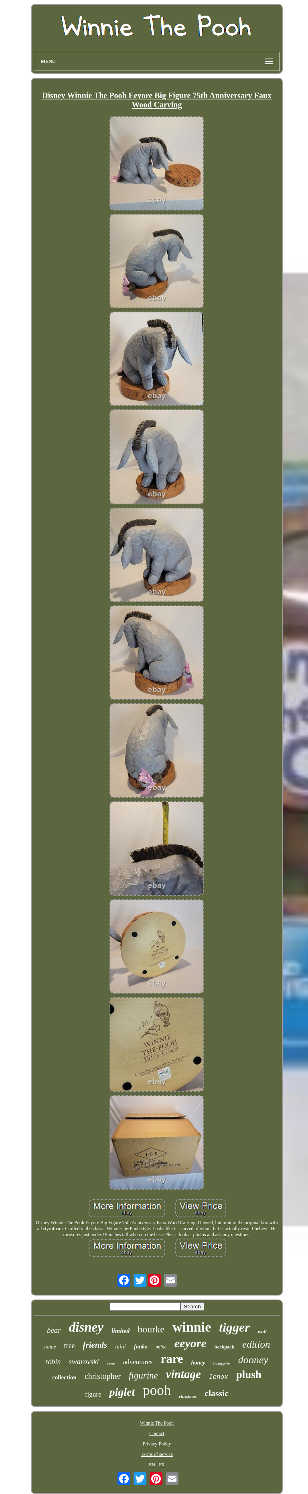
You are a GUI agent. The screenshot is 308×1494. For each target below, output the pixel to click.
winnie (191, 1327)
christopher (103, 1376)
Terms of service (157, 1454)
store (111, 1364)
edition (256, 1344)
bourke (151, 1329)
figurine (143, 1376)
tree (69, 1346)
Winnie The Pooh (157, 1423)
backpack (224, 1347)
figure (93, 1394)
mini (120, 1346)
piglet (122, 1392)
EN (152, 1465)
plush (248, 1374)
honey (198, 1363)
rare (171, 1359)
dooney (253, 1360)
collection (64, 1377)
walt (262, 1331)
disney (86, 1327)
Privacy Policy (157, 1444)
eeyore (190, 1343)
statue (49, 1347)
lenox (218, 1377)
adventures (138, 1362)
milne (161, 1347)
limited (120, 1331)
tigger (234, 1327)
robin (53, 1362)
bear (54, 1330)
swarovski (84, 1361)
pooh (157, 1390)
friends (95, 1345)
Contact (156, 1433)
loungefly (221, 1363)
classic (217, 1393)
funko (141, 1347)
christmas (188, 1396)
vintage (183, 1374)
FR (162, 1465)
